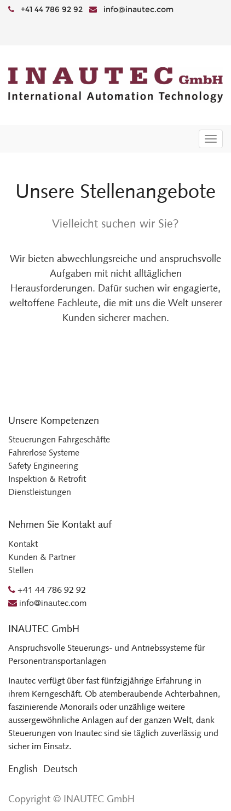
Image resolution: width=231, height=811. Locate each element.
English (23, 769)
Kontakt (23, 544)
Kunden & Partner (42, 557)
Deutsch (60, 769)
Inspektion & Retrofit (47, 479)
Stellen (20, 570)
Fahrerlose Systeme (43, 452)
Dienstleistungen (39, 492)
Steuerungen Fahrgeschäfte (59, 439)
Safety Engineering (43, 465)
